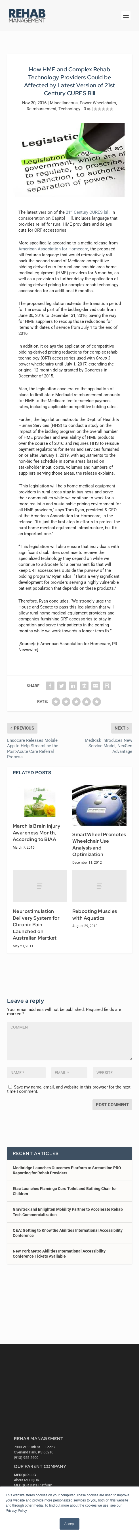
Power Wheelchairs (98, 102)
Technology (69, 108)
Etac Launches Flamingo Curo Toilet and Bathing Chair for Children (65, 1191)
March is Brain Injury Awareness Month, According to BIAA (36, 832)
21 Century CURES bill (87, 212)
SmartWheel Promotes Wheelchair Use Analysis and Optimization (99, 844)
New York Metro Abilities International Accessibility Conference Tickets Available (59, 1253)
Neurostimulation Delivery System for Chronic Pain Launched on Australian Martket (36, 924)
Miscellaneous (64, 102)
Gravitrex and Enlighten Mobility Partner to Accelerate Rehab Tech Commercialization (68, 1212)
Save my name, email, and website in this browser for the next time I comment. (68, 1089)
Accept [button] (69, 1524)
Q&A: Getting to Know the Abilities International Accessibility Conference (68, 1233)
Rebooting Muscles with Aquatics (94, 914)
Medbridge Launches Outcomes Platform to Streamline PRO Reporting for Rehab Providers (67, 1170)
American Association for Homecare (53, 249)
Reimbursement (41, 108)
